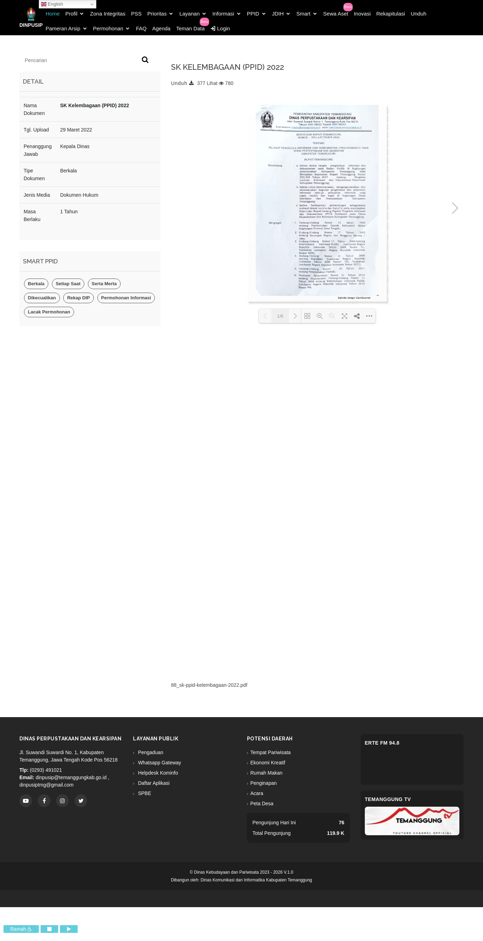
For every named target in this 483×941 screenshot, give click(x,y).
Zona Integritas (107, 14)
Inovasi (362, 14)
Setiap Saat (68, 283)
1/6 (280, 316)
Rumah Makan (266, 773)
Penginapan (263, 783)
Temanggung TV (388, 799)
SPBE (144, 793)
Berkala (36, 283)
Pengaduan (150, 752)
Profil (71, 14)
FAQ (141, 28)
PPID (253, 14)
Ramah (21, 929)
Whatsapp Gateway (159, 762)
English (52, 4)
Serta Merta (104, 283)
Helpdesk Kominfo (157, 773)
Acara (257, 793)
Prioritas (157, 14)
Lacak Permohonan (49, 311)
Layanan (189, 14)
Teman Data (190, 28)
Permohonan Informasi (126, 297)
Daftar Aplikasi (153, 783)
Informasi (223, 14)
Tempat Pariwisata (270, 752)
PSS (136, 14)
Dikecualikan (42, 297)
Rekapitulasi (390, 14)
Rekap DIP (78, 297)
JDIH (278, 14)
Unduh (418, 14)
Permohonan (108, 28)
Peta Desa (261, 803)
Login (220, 28)
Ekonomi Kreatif (267, 762)
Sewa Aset (335, 14)
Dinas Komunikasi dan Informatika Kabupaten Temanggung (256, 880)
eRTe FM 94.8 (382, 743)
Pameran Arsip (63, 28)
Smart (303, 14)
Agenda (161, 28)
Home (53, 14)
